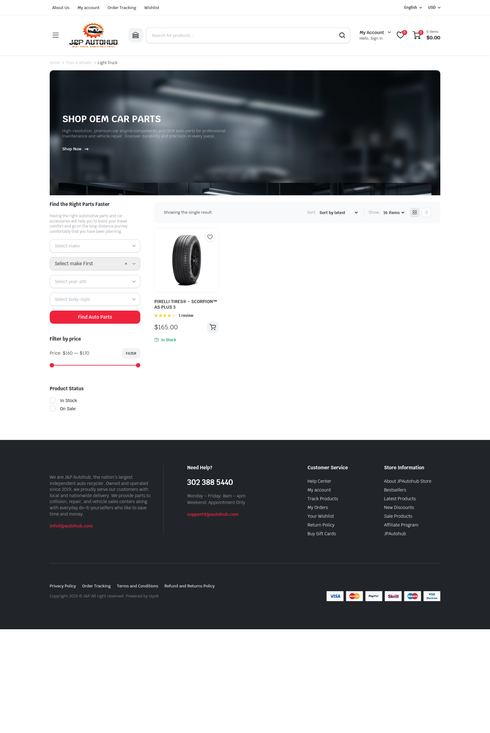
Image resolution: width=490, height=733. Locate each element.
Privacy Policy (63, 586)
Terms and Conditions (137, 586)
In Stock (63, 400)
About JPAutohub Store (407, 481)
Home (55, 62)
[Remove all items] (126, 263)
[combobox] (95, 245)
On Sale (63, 408)
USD (432, 7)
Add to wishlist (210, 237)
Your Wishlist (321, 516)
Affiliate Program (401, 525)
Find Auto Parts (95, 317)
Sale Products (398, 516)
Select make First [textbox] (74, 264)
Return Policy (321, 525)
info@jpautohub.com (71, 526)
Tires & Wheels (79, 62)
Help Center (319, 481)
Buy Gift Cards (322, 533)
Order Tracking (122, 7)
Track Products (323, 498)
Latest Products (400, 498)
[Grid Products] (414, 212)
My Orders (318, 507)
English (410, 7)
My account (88, 7)
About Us (60, 7)
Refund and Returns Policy (189, 586)
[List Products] (426, 212)
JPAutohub (395, 533)
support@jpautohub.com (212, 514)
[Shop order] (338, 213)
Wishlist (151, 7)
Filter (131, 353)
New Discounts (399, 507)
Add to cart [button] (212, 327)
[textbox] (69, 246)
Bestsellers (395, 490)
